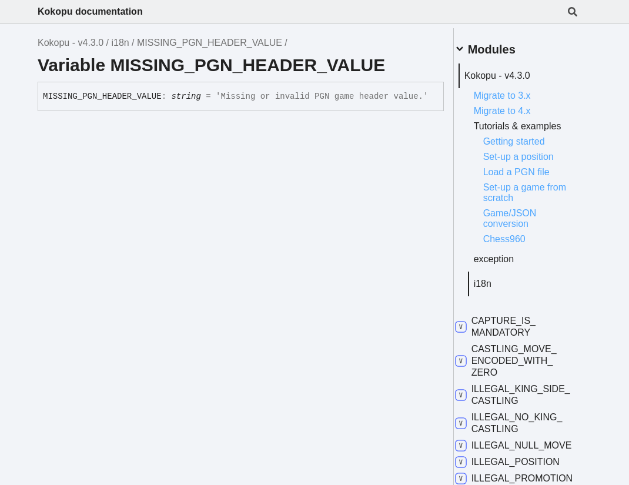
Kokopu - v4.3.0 (70, 43)
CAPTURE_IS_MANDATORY (509, 332)
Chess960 (518, 245)
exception (508, 265)
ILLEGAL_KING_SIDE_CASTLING (514, 401)
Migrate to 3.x (516, 91)
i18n (120, 43)
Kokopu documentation (90, 11)
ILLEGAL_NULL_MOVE (513, 457)
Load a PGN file (530, 178)
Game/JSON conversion (524, 224)
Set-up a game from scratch (528, 198)
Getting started (528, 147)
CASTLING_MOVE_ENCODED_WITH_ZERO (520, 366)
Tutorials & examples (510, 126)
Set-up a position (532, 163)
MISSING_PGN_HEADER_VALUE (209, 43)
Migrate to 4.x (516, 106)
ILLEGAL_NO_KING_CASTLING (523, 429)
